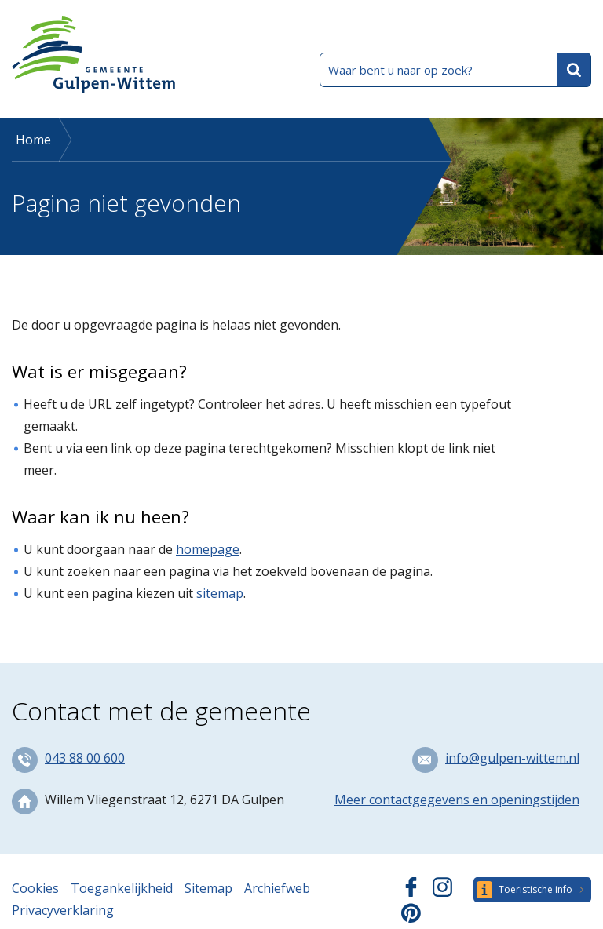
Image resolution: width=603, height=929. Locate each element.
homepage (207, 549)
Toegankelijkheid (122, 888)
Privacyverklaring (63, 910)
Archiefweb (277, 888)
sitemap (219, 593)
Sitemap (208, 888)
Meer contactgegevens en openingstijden (456, 799)
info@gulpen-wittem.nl (512, 758)
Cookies (35, 888)
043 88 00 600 (85, 758)
